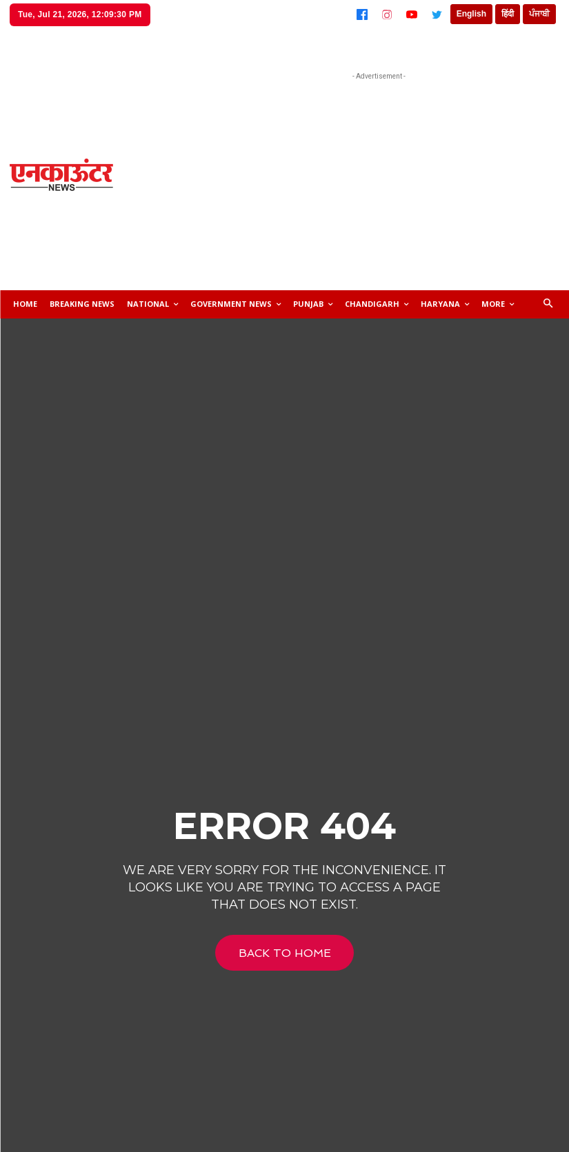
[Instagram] (387, 14)
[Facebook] (362, 14)
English (471, 14)
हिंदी (507, 14)
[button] (549, 304)
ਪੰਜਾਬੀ (539, 14)
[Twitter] (437, 14)
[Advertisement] (384, 179)
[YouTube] (412, 14)
